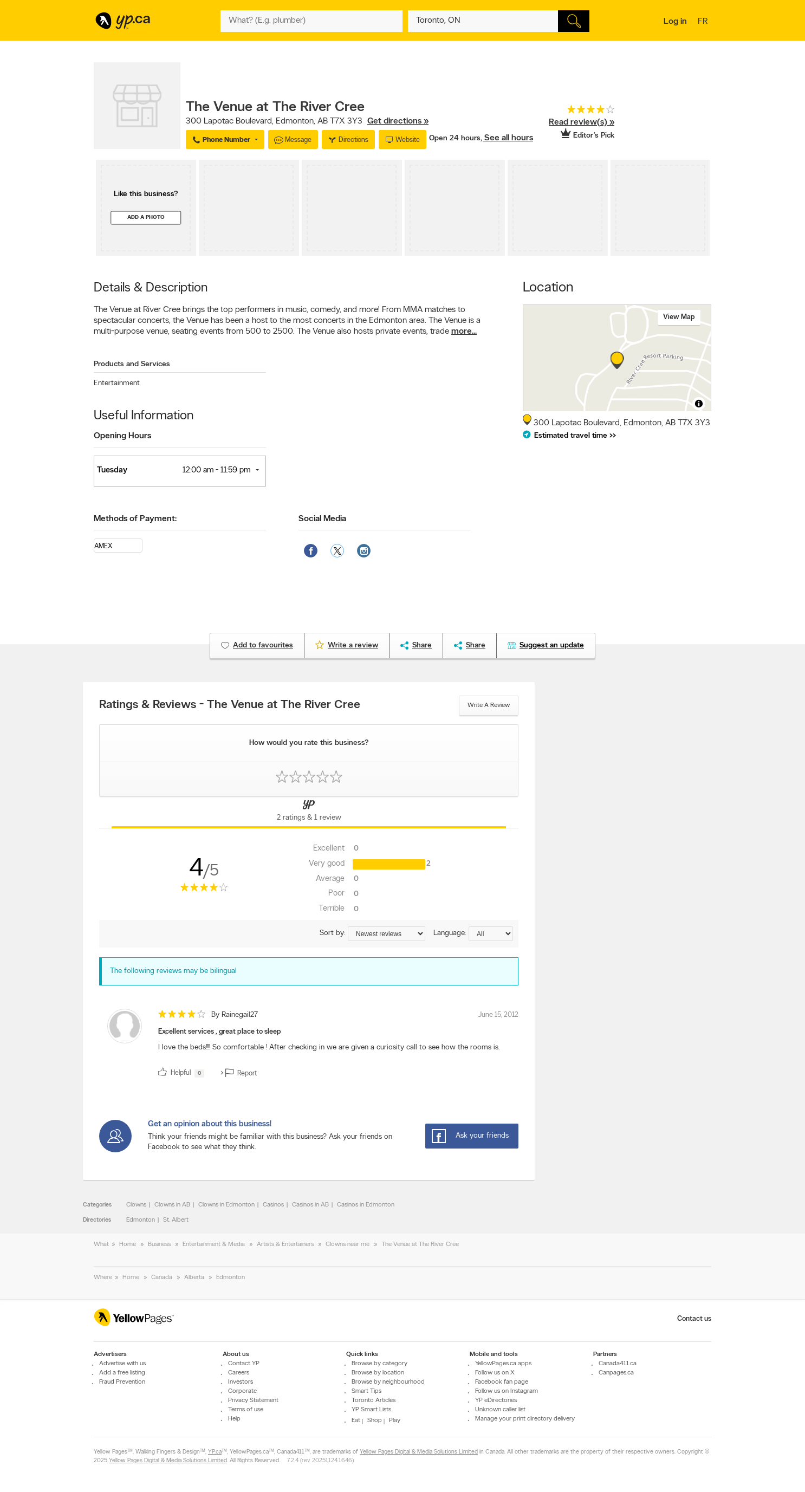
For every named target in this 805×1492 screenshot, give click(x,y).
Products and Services (132, 364)
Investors (240, 1382)
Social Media (322, 519)
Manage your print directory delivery (525, 1419)
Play (394, 1420)
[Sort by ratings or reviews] (386, 933)
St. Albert (176, 1220)
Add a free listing (122, 1373)
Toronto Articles (373, 1400)
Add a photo (146, 217)
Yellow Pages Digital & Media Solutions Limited (419, 1452)
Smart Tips (366, 1391)
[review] (308, 1045)
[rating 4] (573, 112)
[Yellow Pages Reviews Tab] (309, 812)
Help (234, 1419)
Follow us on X (495, 1373)
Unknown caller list (500, 1409)
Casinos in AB (310, 1205)
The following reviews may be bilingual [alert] (173, 971)
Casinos (273, 1205)
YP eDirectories (496, 1400)
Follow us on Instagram (506, 1391)
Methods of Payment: (135, 519)
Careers (238, 1373)
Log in (675, 21)
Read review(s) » (581, 122)
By (234, 1015)
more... (464, 331)
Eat (356, 1420)
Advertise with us (122, 1363)
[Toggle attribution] (698, 403)
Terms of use (245, 1409)
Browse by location (378, 1373)
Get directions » (398, 121)
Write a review (489, 705)
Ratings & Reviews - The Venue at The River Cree (229, 705)
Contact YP (243, 1363)
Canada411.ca (618, 1363)
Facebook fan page (501, 1382)
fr (704, 22)
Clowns (136, 1205)
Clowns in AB (172, 1205)
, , (307, 121)
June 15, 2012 (498, 1015)
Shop (374, 1420)
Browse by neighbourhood (388, 1382)
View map (679, 317)
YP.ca (215, 1452)
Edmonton (140, 1220)
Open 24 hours (455, 138)
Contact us (694, 1318)
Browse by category (379, 1363)
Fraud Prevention (122, 1382)
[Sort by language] (491, 933)
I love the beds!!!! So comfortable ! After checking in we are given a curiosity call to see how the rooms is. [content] (328, 1047)
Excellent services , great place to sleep (219, 1031)
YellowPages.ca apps (503, 1363)
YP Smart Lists (371, 1409)
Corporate (242, 1391)
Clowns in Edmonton (226, 1205)
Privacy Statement (253, 1400)
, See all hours (507, 138)
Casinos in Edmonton (365, 1205)
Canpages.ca (616, 1373)
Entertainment (117, 383)
